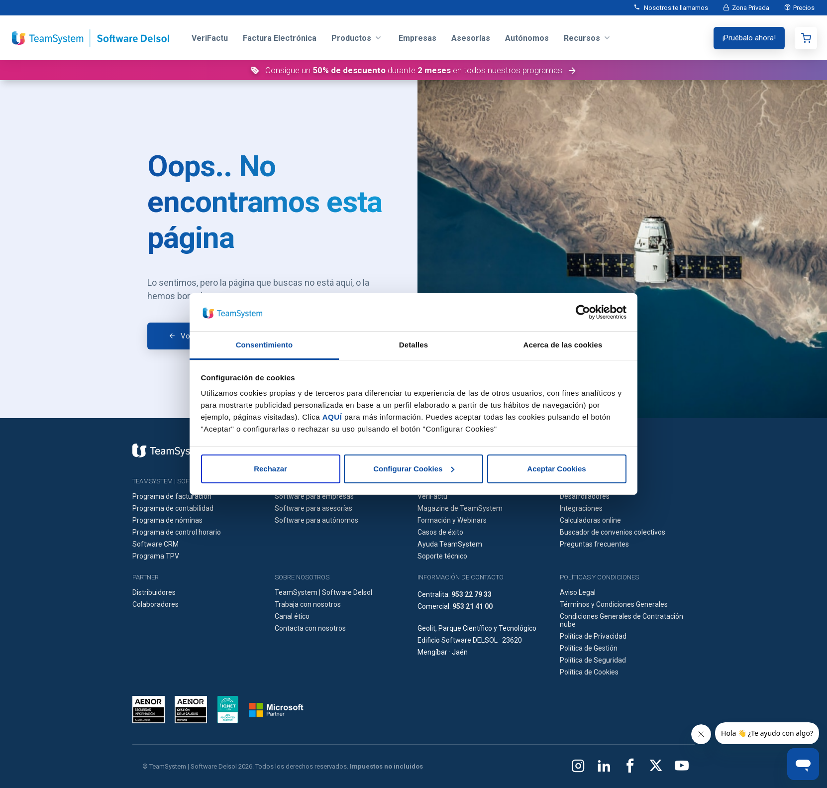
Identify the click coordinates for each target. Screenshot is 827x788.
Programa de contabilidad (172, 508)
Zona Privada (750, 7)
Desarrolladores (585, 496)
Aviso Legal (578, 592)
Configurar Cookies (413, 468)
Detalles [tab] (413, 344)
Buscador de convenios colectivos (612, 532)
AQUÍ (332, 417)
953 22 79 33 (471, 594)
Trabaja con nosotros (308, 604)
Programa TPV (155, 556)
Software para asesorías (313, 508)
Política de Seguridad (593, 660)
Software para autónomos (316, 520)
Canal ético (292, 616)
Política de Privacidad (593, 636)
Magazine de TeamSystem (460, 508)
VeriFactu (432, 496)
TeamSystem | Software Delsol (323, 592)
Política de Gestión (589, 648)
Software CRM (155, 544)
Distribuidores (154, 592)
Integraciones (581, 508)
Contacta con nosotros (310, 628)
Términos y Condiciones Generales (614, 604)
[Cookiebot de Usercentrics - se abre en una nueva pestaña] (582, 312)
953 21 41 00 (472, 606)
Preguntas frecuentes (594, 544)
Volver (191, 336)
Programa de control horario (176, 532)
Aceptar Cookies (556, 468)
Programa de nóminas (167, 520)
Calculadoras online (590, 520)
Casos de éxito (440, 532)
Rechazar (270, 468)
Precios (804, 7)
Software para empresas (314, 496)
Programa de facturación (171, 496)
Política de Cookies (589, 672)
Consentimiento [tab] (264, 344)
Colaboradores (155, 604)
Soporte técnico (442, 556)
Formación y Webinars (452, 520)
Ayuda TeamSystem (449, 544)
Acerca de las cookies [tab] (563, 344)
